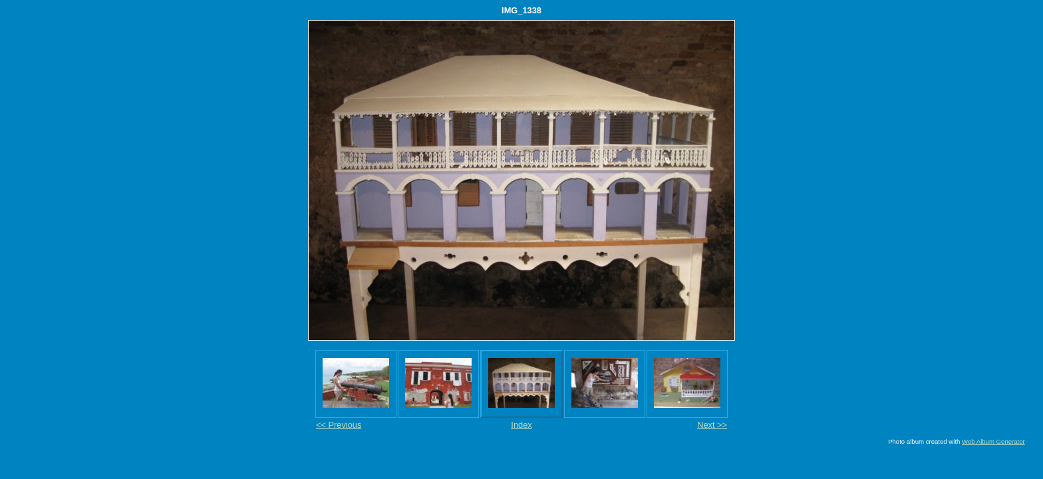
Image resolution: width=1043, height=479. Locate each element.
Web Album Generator (993, 441)
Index (521, 425)
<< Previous (338, 425)
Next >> (712, 425)
